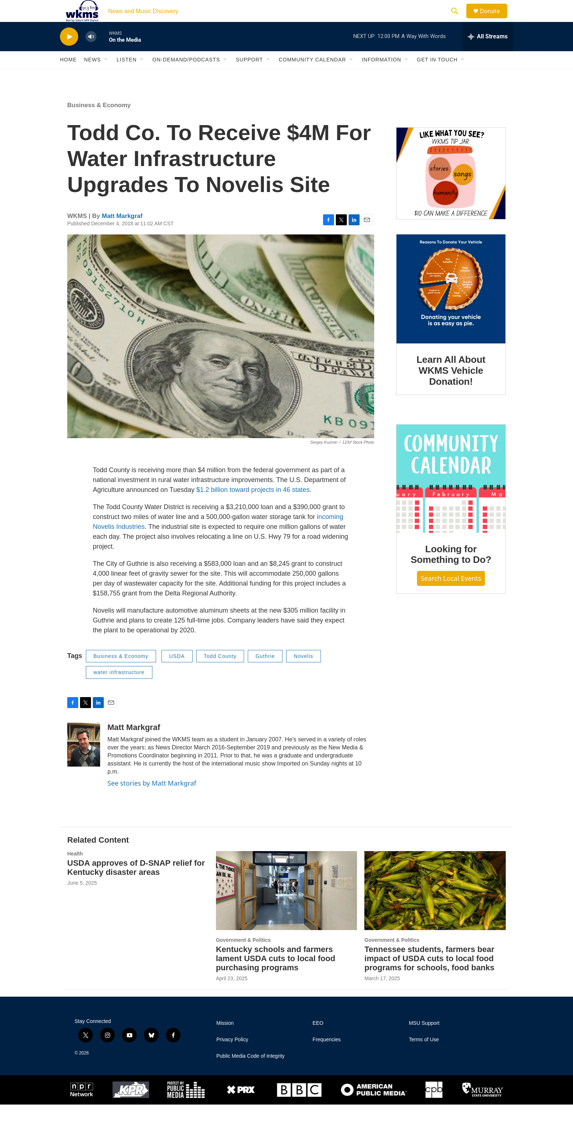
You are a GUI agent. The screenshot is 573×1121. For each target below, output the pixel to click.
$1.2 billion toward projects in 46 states (253, 506)
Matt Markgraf (122, 232)
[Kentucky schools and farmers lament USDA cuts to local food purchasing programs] (286, 907)
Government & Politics (243, 956)
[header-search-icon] (458, 19)
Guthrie (265, 673)
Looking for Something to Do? (451, 571)
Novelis (303, 673)
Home (68, 76)
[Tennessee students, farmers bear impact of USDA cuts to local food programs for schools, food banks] (435, 907)
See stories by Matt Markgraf (151, 799)
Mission (225, 1039)
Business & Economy (99, 121)
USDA (177, 673)
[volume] (91, 53)
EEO (317, 1039)
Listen (127, 76)
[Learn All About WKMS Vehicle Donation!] (450, 305)
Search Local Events (451, 594)
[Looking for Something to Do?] (450, 495)
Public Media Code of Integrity (250, 1072)
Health (75, 870)
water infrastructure (119, 689)
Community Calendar (312, 76)
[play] (69, 53)
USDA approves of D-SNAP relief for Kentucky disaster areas (136, 884)
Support (249, 76)
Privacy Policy (232, 1056)
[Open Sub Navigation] (106, 76)
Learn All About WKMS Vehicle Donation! (451, 386)
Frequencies (326, 1056)
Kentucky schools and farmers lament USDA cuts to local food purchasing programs (275, 975)
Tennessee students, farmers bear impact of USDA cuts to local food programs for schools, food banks (429, 975)
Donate (494, 19)
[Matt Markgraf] (83, 761)
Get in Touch (437, 76)
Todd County (220, 673)
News (92, 76)
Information (381, 76)
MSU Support (424, 1039)
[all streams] (487, 53)
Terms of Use (424, 1056)
